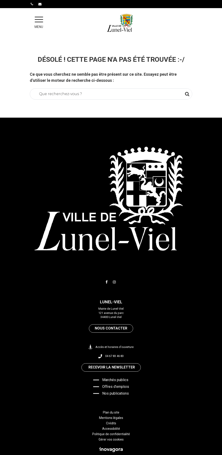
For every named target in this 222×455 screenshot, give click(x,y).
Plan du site (111, 412)
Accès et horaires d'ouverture (111, 347)
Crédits (111, 423)
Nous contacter (111, 328)
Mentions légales (111, 418)
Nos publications (115, 393)
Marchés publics (115, 380)
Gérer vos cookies (111, 439)
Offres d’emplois (115, 386)
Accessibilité (111, 428)
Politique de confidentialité (111, 434)
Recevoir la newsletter (111, 367)
